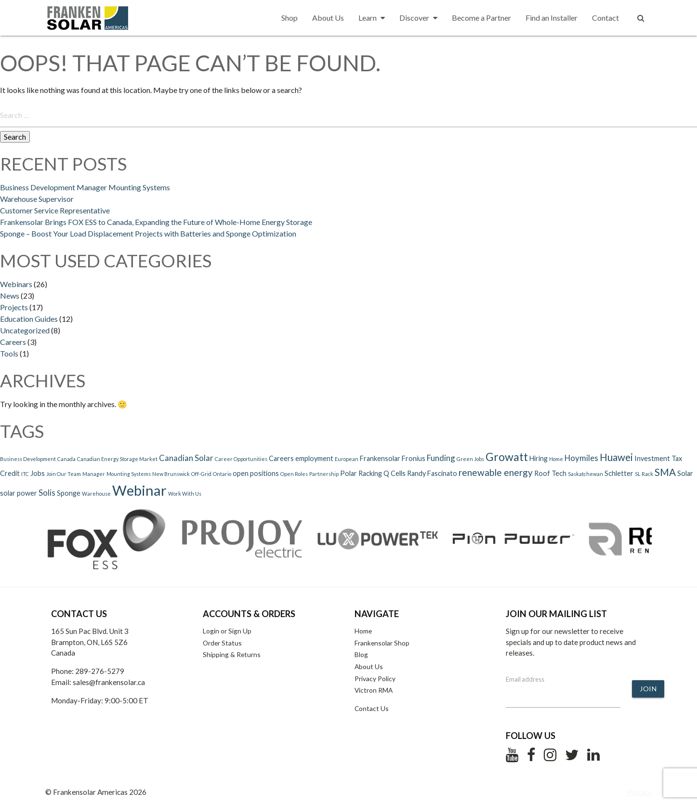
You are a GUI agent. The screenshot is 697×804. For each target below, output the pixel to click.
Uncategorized (25, 330)
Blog (361, 654)
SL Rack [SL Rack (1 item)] (644, 474)
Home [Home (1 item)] (556, 459)
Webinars (16, 284)
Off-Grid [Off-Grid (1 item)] (201, 474)
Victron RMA (374, 690)
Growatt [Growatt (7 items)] (507, 456)
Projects (14, 307)
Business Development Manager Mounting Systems (85, 187)
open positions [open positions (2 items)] (256, 473)
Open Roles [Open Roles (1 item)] (294, 474)
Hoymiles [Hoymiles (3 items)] (581, 458)
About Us (328, 17)
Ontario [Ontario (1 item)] (222, 474)
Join (648, 689)
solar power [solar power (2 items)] (18, 493)
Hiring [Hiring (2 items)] (538, 458)
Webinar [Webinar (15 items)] (139, 490)
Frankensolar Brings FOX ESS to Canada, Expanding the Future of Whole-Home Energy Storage (157, 221)
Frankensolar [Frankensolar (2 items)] (380, 458)
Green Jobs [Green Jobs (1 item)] (470, 459)
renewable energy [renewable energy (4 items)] (496, 472)
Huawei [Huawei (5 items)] (616, 457)
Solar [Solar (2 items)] (685, 473)
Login (211, 631)
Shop (289, 17)
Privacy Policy (375, 678)
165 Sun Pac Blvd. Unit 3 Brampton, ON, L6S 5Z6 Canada (90, 642)
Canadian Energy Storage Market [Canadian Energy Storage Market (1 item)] (117, 459)
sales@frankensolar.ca (109, 682)
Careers (13, 341)
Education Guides (29, 318)
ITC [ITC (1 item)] (25, 474)
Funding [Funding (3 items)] (441, 458)
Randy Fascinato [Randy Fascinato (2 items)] (432, 473)
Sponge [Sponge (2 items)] (68, 493)
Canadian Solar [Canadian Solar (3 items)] (186, 458)
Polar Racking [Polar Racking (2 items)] (361, 473)
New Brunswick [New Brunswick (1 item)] (171, 474)
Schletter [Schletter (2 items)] (619, 473)
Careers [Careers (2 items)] (281, 458)
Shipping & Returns (232, 654)
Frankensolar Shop (382, 643)
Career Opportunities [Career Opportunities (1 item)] (241, 459)
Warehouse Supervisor (37, 198)
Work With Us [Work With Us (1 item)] (184, 493)
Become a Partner (481, 17)
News (9, 295)
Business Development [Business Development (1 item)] (28, 459)
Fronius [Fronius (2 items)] (413, 458)
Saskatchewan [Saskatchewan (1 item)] (585, 474)
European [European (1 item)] (346, 459)
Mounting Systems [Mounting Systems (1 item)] (128, 474)
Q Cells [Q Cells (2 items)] (394, 473)
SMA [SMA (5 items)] (665, 472)
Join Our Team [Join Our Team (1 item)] (63, 474)
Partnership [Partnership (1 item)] (324, 474)
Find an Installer (552, 17)
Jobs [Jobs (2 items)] (37, 473)
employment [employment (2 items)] (314, 458)
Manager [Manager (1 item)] (93, 474)
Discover (418, 18)
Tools (9, 353)
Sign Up (239, 631)
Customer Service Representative (55, 210)
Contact (605, 17)
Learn (371, 18)
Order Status (222, 643)
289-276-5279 (99, 671)
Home (363, 631)
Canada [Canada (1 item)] (66, 459)
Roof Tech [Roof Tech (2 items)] (550, 473)
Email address (525, 679)
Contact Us (372, 708)
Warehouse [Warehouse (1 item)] (96, 493)
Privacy (639, 792)
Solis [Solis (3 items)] (47, 493)
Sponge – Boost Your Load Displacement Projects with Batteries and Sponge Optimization (148, 233)
